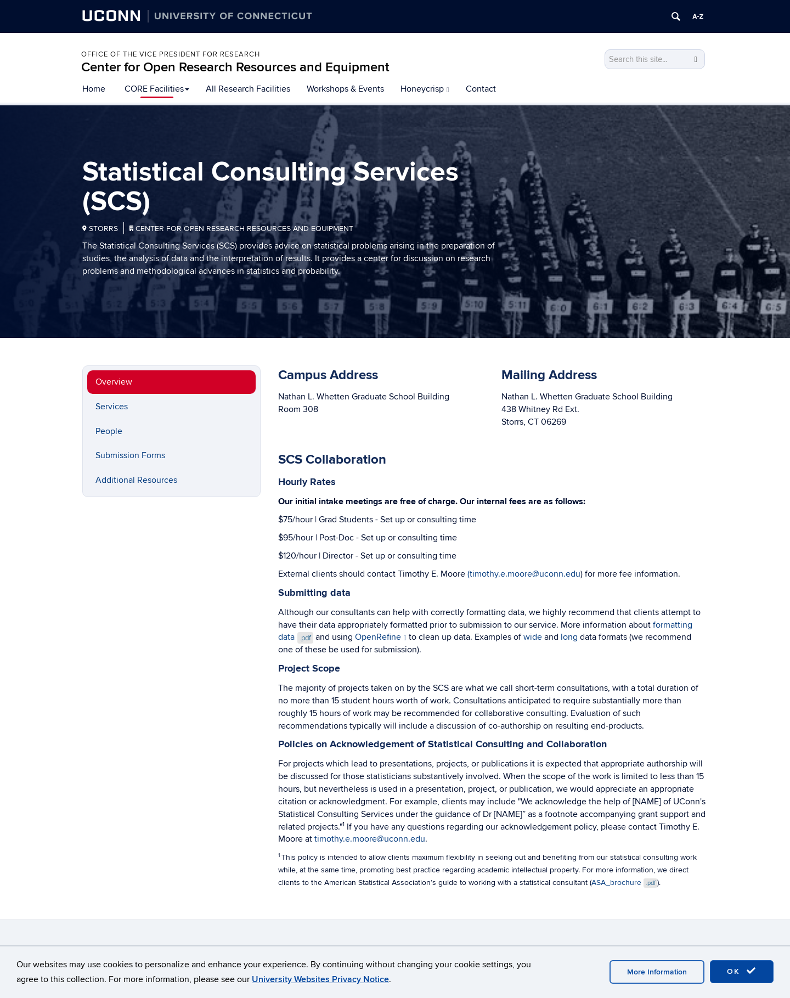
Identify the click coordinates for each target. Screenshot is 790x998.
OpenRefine (381, 636)
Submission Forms (130, 455)
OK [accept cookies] (742, 971)
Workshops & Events (345, 88)
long (569, 636)
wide (532, 636)
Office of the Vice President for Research (170, 54)
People (108, 431)
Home (93, 88)
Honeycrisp (424, 88)
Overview (113, 381)
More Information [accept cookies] (657, 972)
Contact (481, 88)
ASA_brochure (624, 882)
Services (111, 406)
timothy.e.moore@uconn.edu (369, 838)
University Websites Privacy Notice (320, 979)
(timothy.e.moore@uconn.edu (523, 573)
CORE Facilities (157, 88)
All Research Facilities (248, 88)
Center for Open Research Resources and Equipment (235, 67)
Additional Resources (136, 480)
